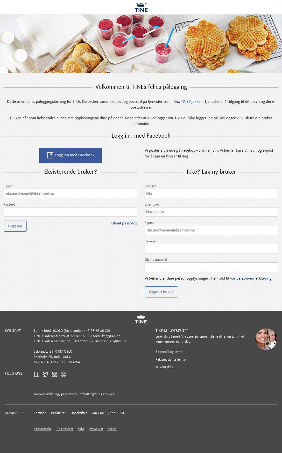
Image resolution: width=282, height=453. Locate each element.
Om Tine (98, 413)
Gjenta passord (211, 265)
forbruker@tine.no (106, 336)
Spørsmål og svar (168, 352)
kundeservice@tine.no (110, 341)
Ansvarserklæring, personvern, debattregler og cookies (74, 394)
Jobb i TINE (117, 413)
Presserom (96, 428)
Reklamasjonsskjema (170, 360)
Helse (81, 428)
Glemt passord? (124, 223)
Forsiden (40, 413)
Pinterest (65, 374)
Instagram (56, 374)
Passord (70, 210)
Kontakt (112, 428)
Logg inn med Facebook (70, 155)
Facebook (38, 374)
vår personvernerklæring (250, 279)
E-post (70, 191)
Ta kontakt (163, 367)
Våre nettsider (42, 428)
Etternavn (211, 210)
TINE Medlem (64, 428)
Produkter (58, 413)
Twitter (47, 374)
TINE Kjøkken (192, 102)
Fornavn (211, 191)
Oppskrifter (78, 413)
